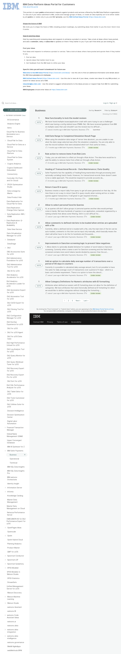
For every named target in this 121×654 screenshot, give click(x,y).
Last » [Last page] (86, 301)
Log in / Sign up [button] (110, 103)
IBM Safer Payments (71, 130)
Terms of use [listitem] (62, 322)
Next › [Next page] (78, 301)
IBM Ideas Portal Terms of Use (103, 309)
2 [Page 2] (68, 301)
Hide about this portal (30, 7)
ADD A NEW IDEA (15, 110)
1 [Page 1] (64, 301)
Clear (24, 115)
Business (82, 130)
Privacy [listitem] (50, 322)
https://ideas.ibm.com (97, 17)
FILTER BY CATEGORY (12, 115)
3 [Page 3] (72, 301)
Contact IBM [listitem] (38, 322)
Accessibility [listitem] (76, 322)
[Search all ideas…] (16, 103)
